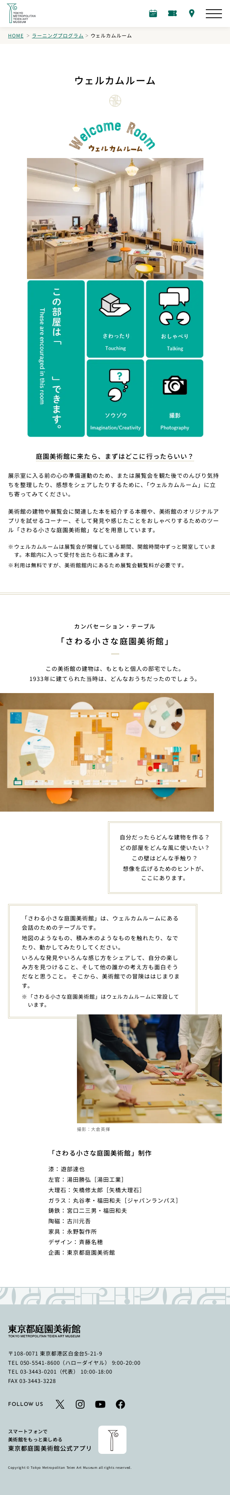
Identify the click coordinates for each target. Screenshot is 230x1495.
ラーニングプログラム (57, 35)
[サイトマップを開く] (214, 14)
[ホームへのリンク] (20, 13)
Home (15, 35)
